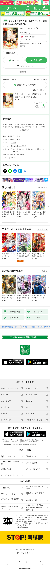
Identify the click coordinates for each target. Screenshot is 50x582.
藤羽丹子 (23, 28)
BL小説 (13, 143)
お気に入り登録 (42, 79)
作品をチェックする (26, 66)
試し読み (12, 53)
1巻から (35, 90)
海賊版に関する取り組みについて (10, 507)
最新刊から (43, 90)
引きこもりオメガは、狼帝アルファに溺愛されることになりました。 (30, 95)
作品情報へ (23, 72)
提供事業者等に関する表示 (35, 488)
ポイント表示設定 (33, 469)
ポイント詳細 (25, 39)
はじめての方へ (9, 456)
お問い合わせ (6, 469)
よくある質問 (31, 463)
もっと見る (41, 187)
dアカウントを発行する (25, 549)
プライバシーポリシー (10, 494)
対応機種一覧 (31, 456)
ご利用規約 (5, 488)
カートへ (15, 60)
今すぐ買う (38, 60)
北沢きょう (31, 28)
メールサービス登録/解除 (10, 463)
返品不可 (22, 46)
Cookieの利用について (35, 500)
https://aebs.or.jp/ (22, 527)
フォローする (37, 28)
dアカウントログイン (9, 475)
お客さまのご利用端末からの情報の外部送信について (35, 507)
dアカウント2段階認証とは (10, 500)
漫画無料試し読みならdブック (10, 327)
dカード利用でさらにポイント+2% (29, 43)
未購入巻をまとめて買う (26, 85)
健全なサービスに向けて (35, 494)
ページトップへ (25, 562)
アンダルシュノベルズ (18, 146)
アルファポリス (15, 139)
